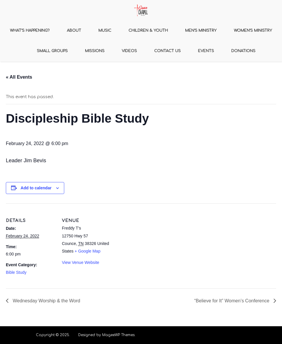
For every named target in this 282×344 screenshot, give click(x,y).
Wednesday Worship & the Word (45, 300)
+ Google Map (87, 251)
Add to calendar (36, 188)
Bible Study (16, 272)
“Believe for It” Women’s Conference (232, 300)
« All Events (19, 77)
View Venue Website (80, 262)
